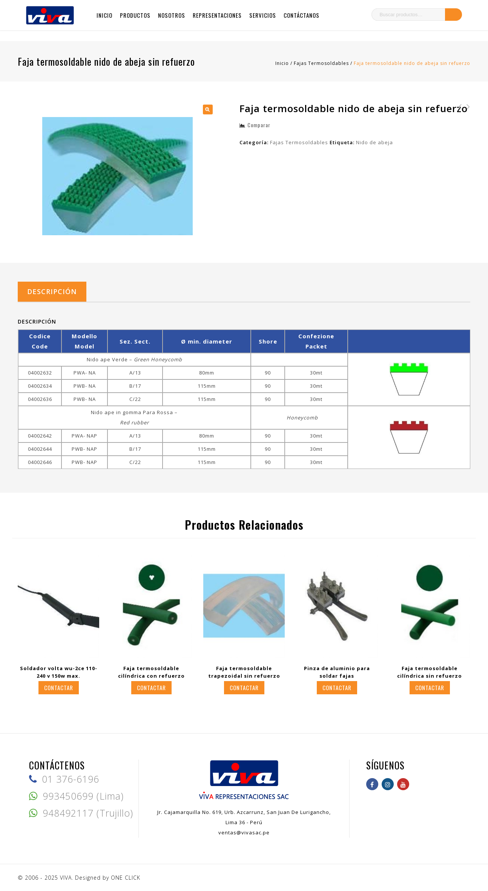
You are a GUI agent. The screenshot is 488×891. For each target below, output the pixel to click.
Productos (135, 15)
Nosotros (171, 15)
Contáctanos (301, 15)
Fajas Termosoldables (321, 63)
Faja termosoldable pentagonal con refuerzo (458, 122)
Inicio (104, 15)
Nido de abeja (374, 142)
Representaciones (217, 15)
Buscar (453, 14)
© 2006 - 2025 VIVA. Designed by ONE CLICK (79, 877)
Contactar (58, 687)
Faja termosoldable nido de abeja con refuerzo (466, 122)
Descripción (52, 291)
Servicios (262, 15)
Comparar (258, 125)
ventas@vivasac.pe (244, 832)
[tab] (52, 292)
